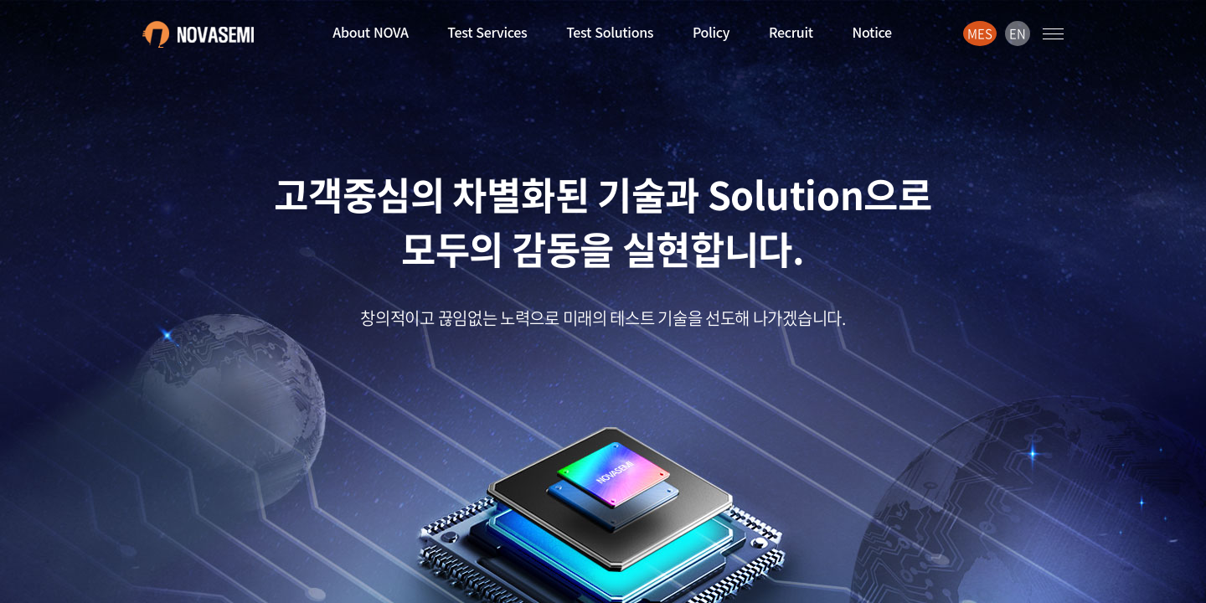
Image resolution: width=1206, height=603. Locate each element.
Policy (711, 32)
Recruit (791, 32)
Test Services (487, 32)
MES (979, 33)
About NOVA (370, 32)
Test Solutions (609, 32)
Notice (872, 32)
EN (1017, 33)
